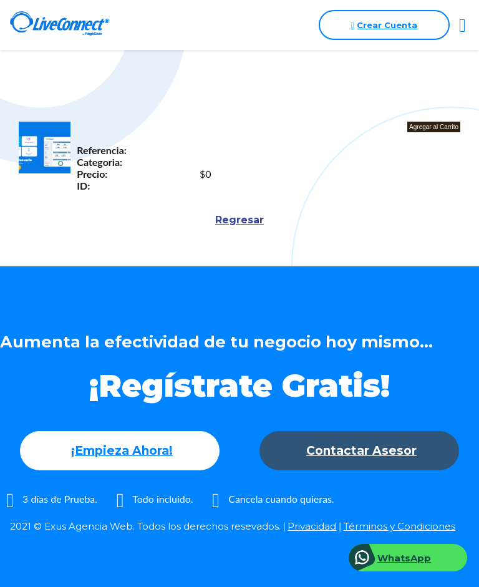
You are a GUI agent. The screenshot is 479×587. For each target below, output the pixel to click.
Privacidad (312, 526)
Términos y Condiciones (399, 526)
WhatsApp (404, 558)
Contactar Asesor (361, 451)
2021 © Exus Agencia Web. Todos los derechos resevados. (145, 526)
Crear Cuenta (384, 25)
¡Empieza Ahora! (122, 451)
